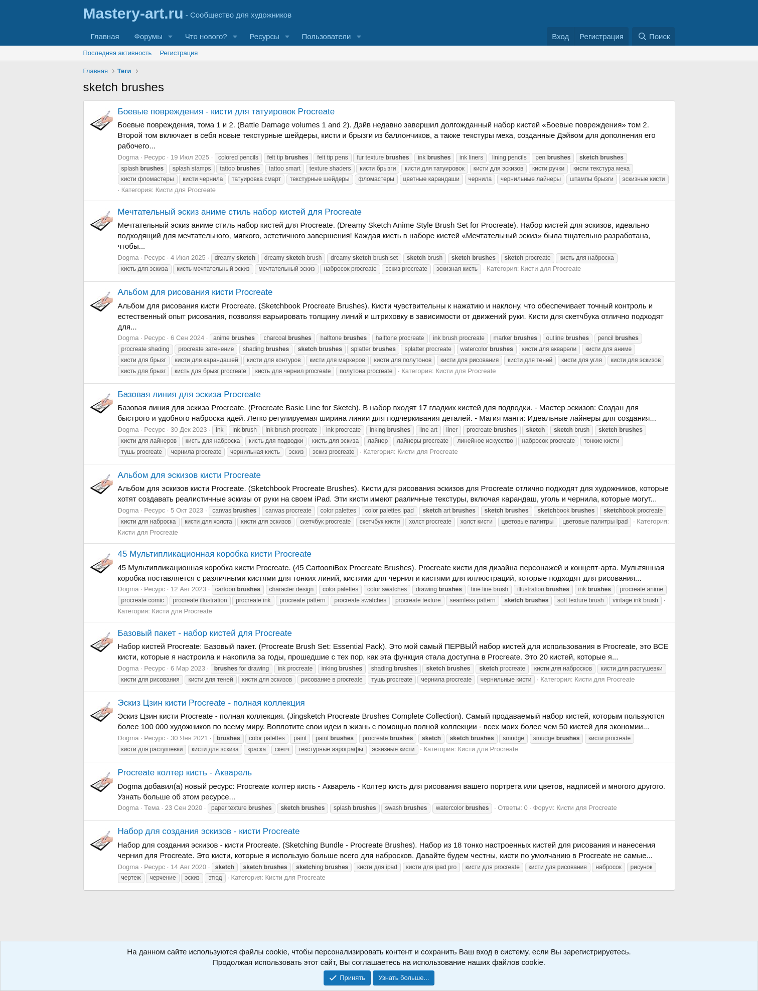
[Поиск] (653, 36)
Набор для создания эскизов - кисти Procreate (209, 831)
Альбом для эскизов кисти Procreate (189, 475)
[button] (171, 36)
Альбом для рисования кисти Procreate (195, 292)
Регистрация (179, 53)
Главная (105, 36)
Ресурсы (264, 36)
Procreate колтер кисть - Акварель (185, 772)
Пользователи (326, 36)
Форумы (148, 36)
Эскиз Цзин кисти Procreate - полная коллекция (211, 703)
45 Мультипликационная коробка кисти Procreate (215, 554)
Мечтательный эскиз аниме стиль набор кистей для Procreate (240, 212)
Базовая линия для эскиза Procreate (189, 394)
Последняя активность (117, 53)
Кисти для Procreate (186, 190)
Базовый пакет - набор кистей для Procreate (205, 633)
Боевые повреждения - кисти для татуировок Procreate (226, 111)
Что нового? (206, 36)
